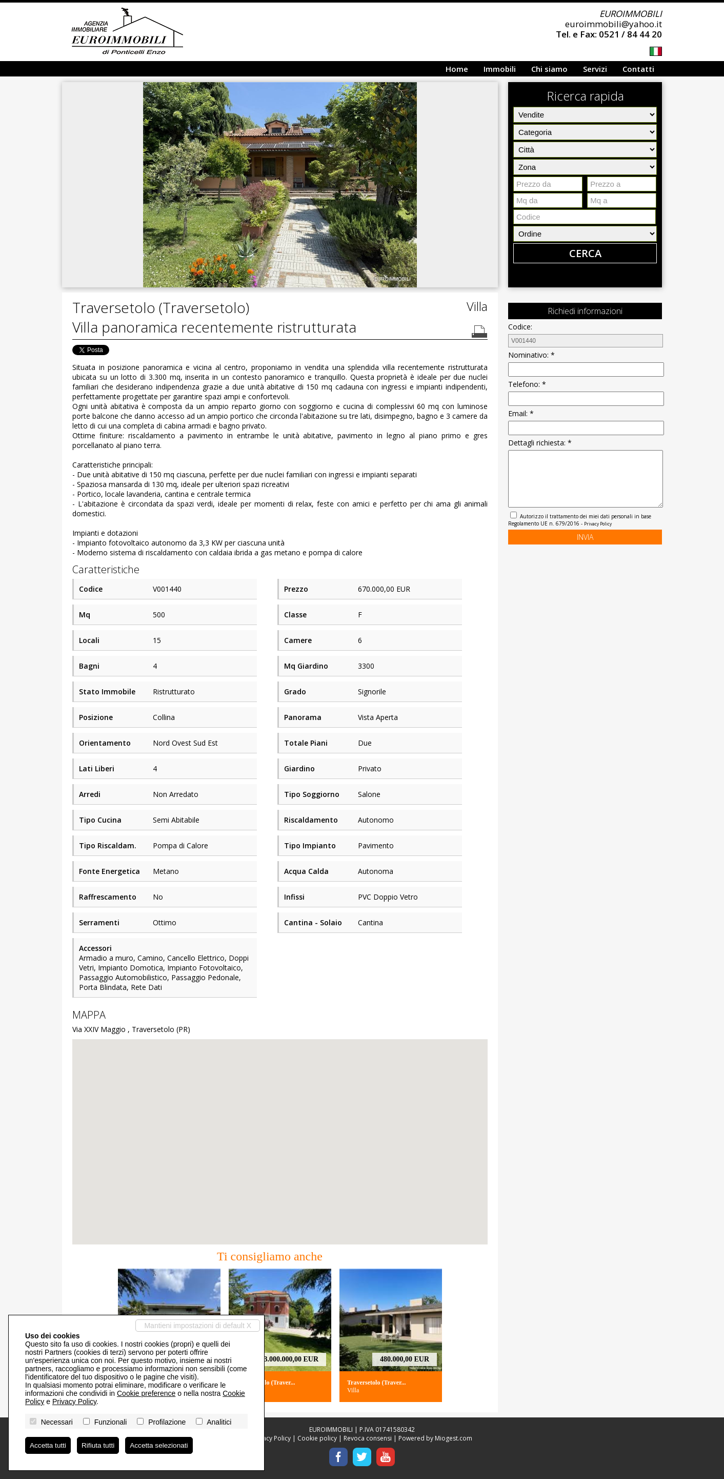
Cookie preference (146, 1393)
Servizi (595, 69)
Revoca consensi (368, 1438)
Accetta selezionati (162, 1445)
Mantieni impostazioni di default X (197, 1325)
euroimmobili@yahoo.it (613, 24)
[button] (488, 91)
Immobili (500, 69)
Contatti (638, 69)
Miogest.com (453, 1438)
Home (457, 69)
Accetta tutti (48, 1445)
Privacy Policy (598, 524)
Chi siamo (549, 69)
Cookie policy (317, 1438)
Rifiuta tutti (99, 1445)
